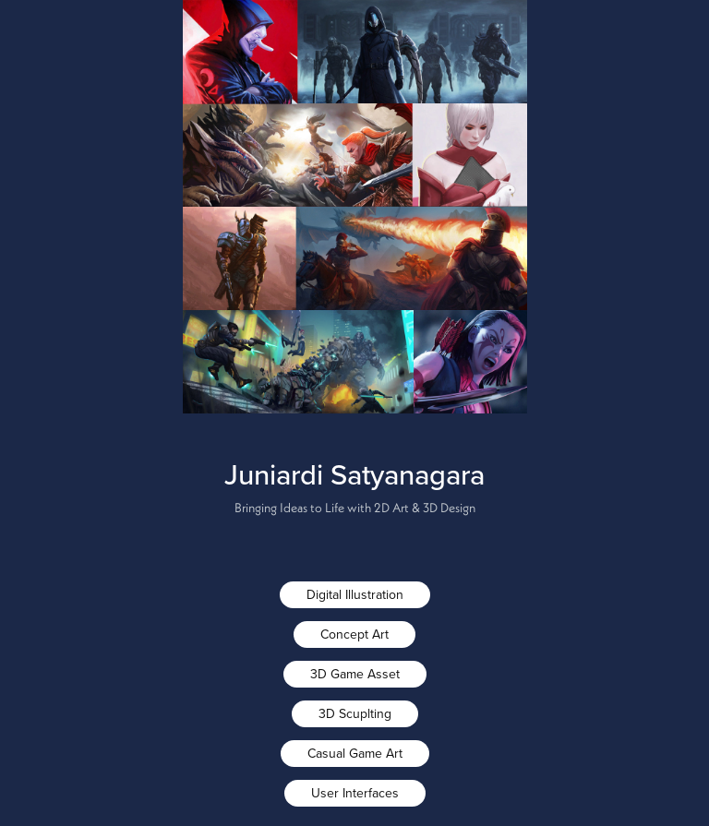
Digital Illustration (354, 594)
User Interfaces (355, 793)
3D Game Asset (355, 673)
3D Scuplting (354, 713)
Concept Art (354, 634)
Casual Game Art (355, 753)
